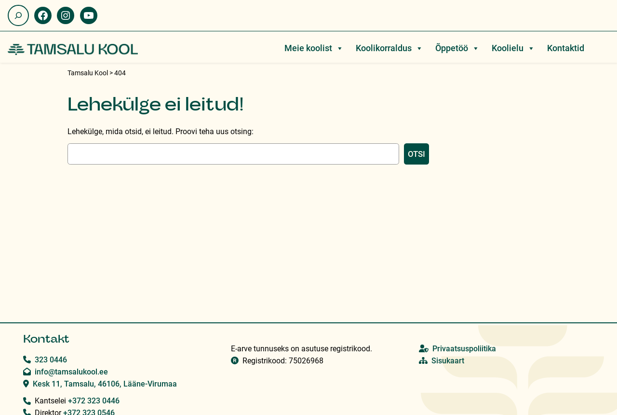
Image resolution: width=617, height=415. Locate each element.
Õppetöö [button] (457, 48)
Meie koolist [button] (314, 48)
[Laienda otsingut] (18, 15)
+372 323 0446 (94, 400)
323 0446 (51, 359)
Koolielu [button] (513, 48)
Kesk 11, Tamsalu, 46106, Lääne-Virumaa (105, 383)
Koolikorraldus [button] (389, 48)
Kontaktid (565, 48)
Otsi (416, 154)
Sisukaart (447, 360)
